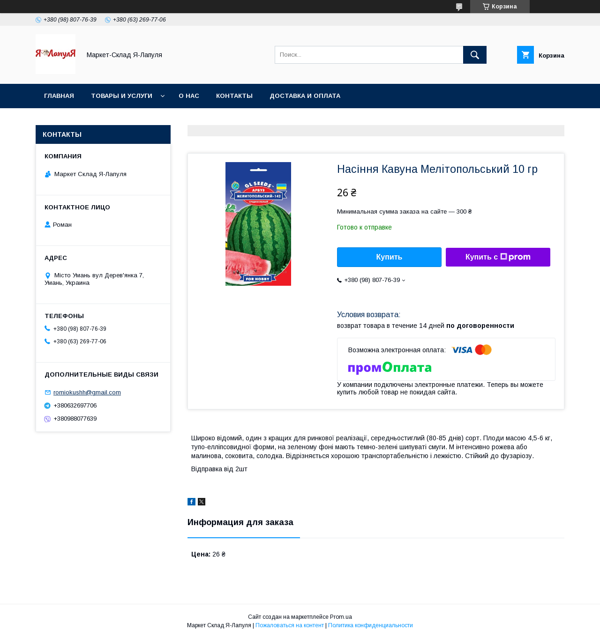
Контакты (234, 95)
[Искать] (475, 55)
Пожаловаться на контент (289, 625)
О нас (189, 95)
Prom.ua (341, 617)
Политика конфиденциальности (370, 625)
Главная (59, 95)
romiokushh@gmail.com (87, 392)
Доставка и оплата (305, 95)
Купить (389, 257)
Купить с (498, 257)
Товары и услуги (121, 95)
